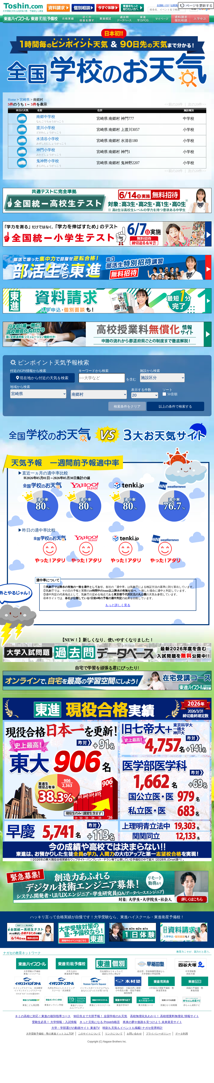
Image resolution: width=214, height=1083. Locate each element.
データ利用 (181, 1033)
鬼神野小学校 (47, 161)
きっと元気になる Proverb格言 (100, 1022)
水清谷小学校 (47, 139)
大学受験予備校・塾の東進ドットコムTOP (50, 1033)
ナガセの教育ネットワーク (22, 953)
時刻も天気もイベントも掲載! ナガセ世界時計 (133, 1027)
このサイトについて (89, 1033)
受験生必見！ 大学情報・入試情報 (54, 1022)
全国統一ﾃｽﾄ (163, 5)
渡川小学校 (45, 128)
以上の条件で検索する (175, 406)
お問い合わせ (134, 1033)
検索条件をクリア (127, 406)
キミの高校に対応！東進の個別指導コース (43, 1016)
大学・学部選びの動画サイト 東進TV (75, 1027)
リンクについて (114, 1033)
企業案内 (175, 5)
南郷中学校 (45, 117)
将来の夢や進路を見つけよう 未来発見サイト (152, 1022)
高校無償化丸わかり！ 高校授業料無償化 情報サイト (164, 1016)
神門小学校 (45, 150)
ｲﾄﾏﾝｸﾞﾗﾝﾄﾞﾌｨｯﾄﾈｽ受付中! (27, 994)
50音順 (172, 394)
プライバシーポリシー (158, 1033)
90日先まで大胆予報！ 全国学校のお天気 (100, 1016)
